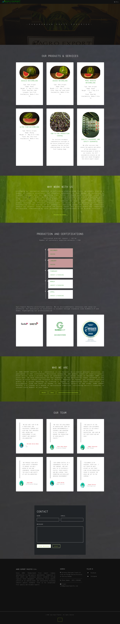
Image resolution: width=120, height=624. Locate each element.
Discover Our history (60, 214)
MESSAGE (40, 524)
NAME (38, 516)
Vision (52, 392)
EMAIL (63, 516)
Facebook (91, 573)
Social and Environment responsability (68, 392)
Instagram (92, 576)
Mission (44, 392)
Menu (117, 2)
